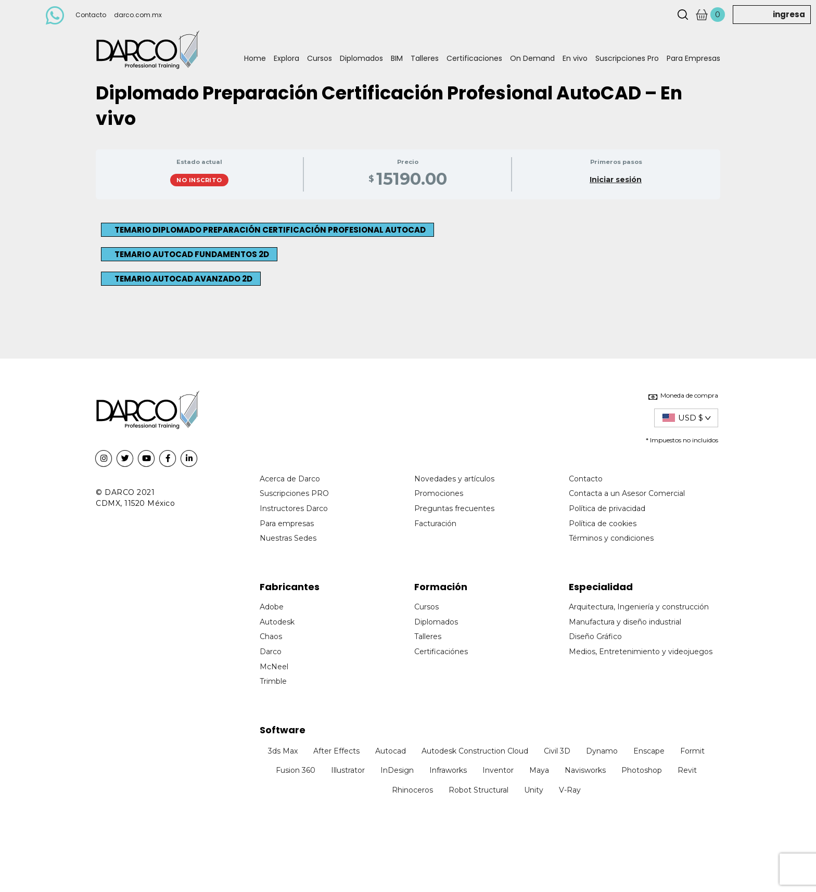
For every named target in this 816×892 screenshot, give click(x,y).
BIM (397, 58)
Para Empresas (693, 58)
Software (282, 729)
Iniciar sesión (616, 179)
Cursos (319, 58)
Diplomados (361, 58)
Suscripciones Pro (627, 58)
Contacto (90, 14)
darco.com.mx (138, 14)
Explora (286, 58)
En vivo (575, 58)
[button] (267, 230)
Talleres (425, 58)
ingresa (789, 14)
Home (255, 58)
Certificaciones (474, 58)
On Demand (532, 58)
